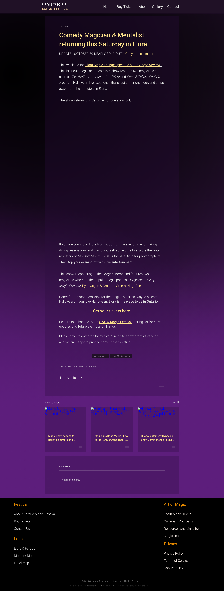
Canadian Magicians (178, 521)
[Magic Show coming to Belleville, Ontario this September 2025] (65, 419)
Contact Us (22, 528)
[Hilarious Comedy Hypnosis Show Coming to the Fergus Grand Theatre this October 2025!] (158, 419)
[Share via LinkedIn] (74, 377)
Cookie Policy (173, 568)
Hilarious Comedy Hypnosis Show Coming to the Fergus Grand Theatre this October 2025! (157, 438)
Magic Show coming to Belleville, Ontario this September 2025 (61, 438)
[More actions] (163, 26)
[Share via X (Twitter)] (67, 377)
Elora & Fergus (24, 548)
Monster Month (100, 356)
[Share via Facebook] (60, 377)
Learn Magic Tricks (177, 514)
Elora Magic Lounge (121, 356)
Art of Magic (90, 366)
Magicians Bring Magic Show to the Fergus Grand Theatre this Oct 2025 (111, 438)
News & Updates (75, 366)
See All (176, 402)
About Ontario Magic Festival (35, 514)
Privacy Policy (174, 553)
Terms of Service (176, 560)
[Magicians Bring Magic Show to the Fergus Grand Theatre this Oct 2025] (112, 419)
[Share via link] (81, 377)
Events (63, 366)
